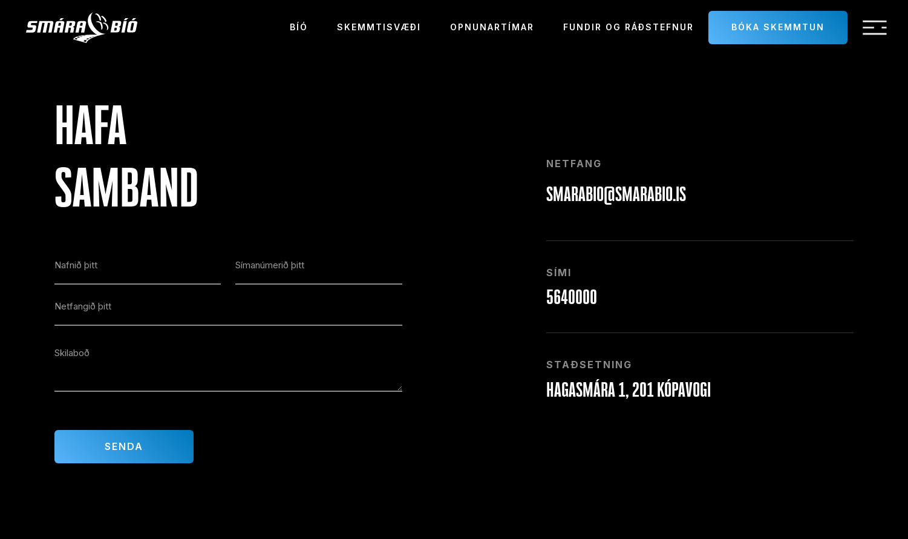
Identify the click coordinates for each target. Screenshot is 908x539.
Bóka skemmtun (778, 27)
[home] (81, 27)
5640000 (571, 297)
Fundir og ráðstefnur (628, 27)
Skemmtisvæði (379, 27)
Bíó (299, 27)
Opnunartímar (492, 27)
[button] (875, 28)
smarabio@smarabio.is (616, 194)
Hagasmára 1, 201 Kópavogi (628, 389)
